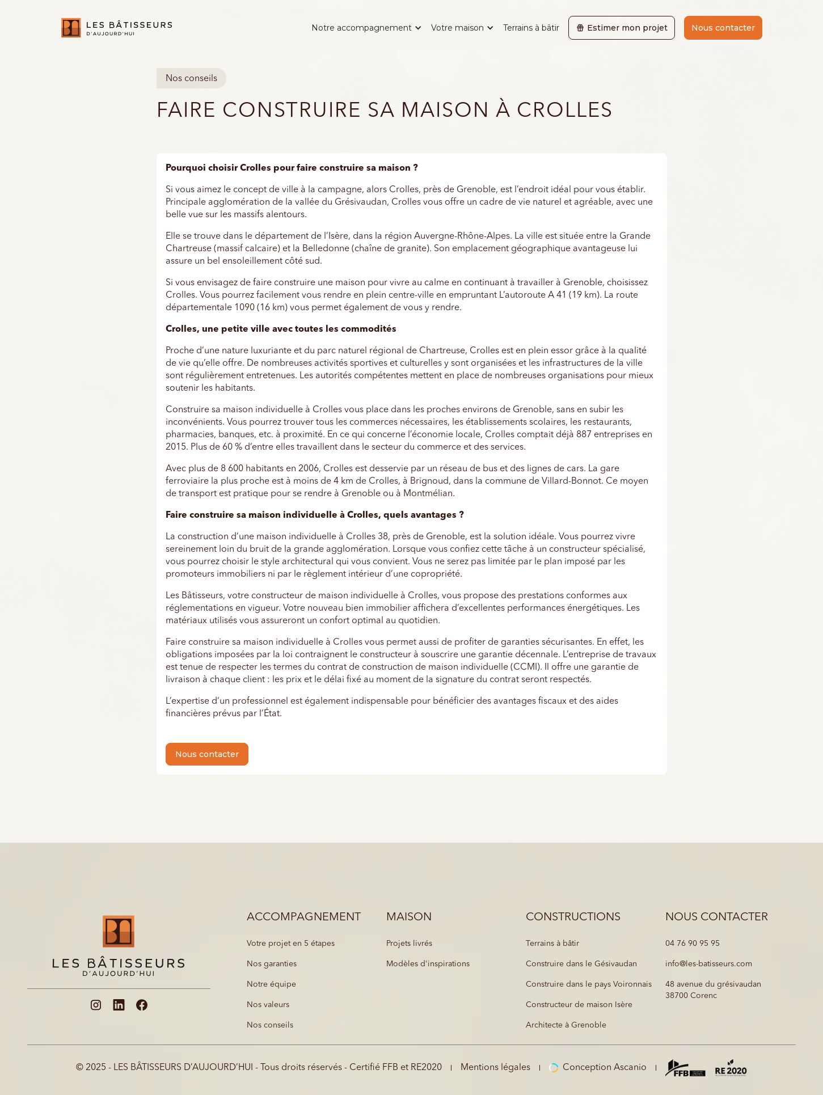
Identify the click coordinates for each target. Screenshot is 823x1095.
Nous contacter (723, 28)
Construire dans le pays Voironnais (589, 984)
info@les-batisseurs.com (708, 964)
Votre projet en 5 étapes (291, 944)
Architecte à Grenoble (566, 1025)
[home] (116, 28)
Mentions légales (495, 1067)
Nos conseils (270, 1025)
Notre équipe (271, 984)
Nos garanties (272, 964)
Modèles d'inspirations (428, 964)
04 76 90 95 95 (692, 944)
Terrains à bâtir (531, 28)
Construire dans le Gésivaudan (581, 964)
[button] (366, 27)
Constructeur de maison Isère (579, 1005)
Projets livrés (409, 944)
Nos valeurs (268, 1005)
